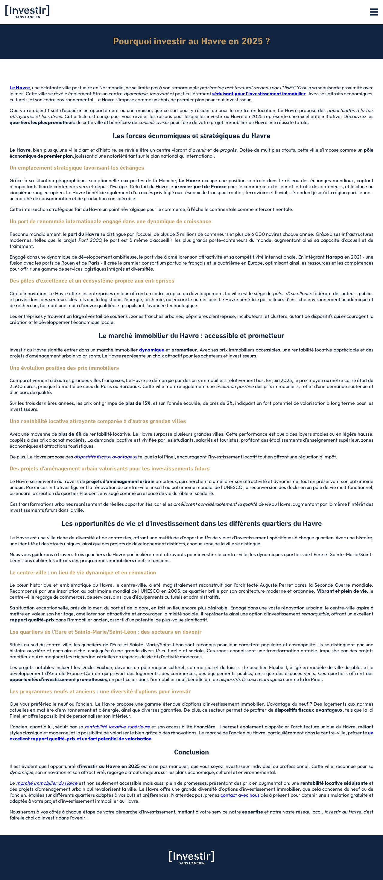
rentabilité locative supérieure (117, 727)
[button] (374, 12)
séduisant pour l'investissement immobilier (259, 93)
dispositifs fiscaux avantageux (105, 457)
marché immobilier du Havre (46, 783)
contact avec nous (240, 795)
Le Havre (20, 87)
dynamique (151, 350)
